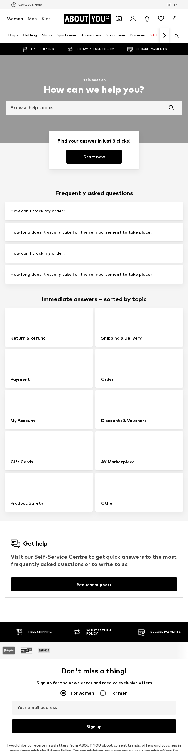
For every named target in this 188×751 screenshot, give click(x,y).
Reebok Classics (109, 704)
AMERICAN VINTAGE (25, 679)
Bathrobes (16, 595)
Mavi (99, 696)
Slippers (14, 561)
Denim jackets (19, 553)
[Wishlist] (161, 18)
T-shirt (13, 603)
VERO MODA (18, 696)
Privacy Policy (59, 464)
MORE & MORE (108, 687)
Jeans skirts (17, 586)
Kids (46, 18)
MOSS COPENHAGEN (114, 679)
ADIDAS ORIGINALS (24, 704)
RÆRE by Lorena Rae (26, 645)
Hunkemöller (18, 662)
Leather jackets (21, 578)
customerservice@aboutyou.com (104, 470)
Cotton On (16, 653)
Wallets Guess (107, 561)
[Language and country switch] (173, 4)
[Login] (132, 18)
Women (15, 18)
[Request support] (94, 299)
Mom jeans (104, 578)
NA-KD (100, 628)
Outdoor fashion (22, 569)
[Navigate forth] (164, 35)
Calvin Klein (17, 670)
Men (32, 18)
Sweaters (103, 595)
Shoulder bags (107, 603)
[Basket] (175, 18)
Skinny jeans (17, 544)
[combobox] (94, 108)
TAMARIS (15, 637)
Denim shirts (106, 569)
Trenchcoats (106, 586)
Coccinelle (104, 637)
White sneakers (109, 536)
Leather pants (108, 527)
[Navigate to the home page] (87, 19)
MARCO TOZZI (108, 662)
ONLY (12, 628)
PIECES (101, 645)
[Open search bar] (174, 36)
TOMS (12, 687)
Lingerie (102, 553)
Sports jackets (20, 527)
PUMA (100, 670)
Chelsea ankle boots (113, 544)
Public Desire (106, 653)
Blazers (13, 536)
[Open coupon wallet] (118, 18)
